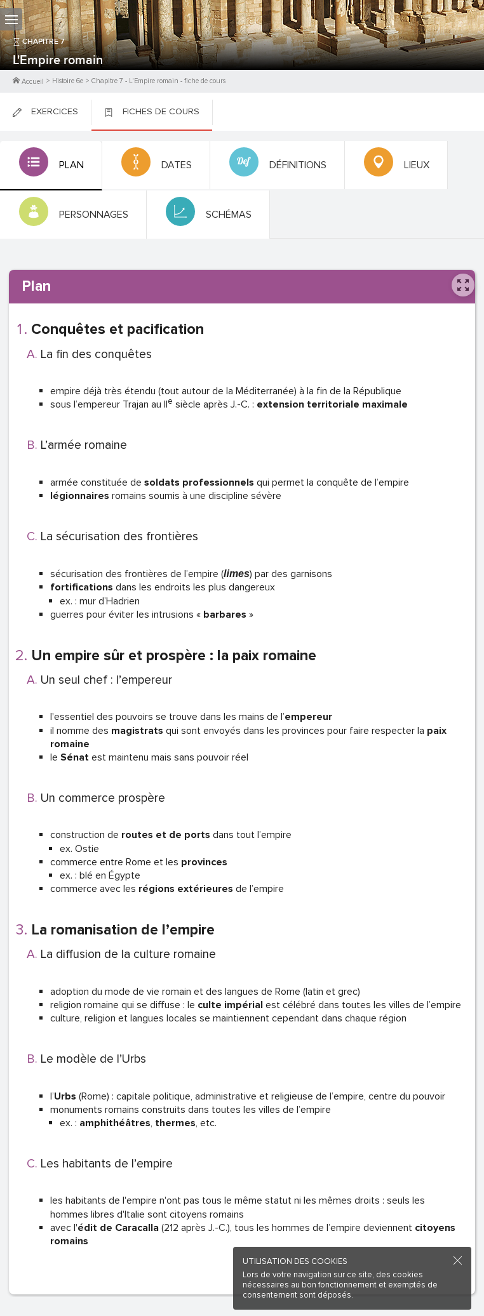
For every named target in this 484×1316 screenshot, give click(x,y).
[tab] (51, 165)
